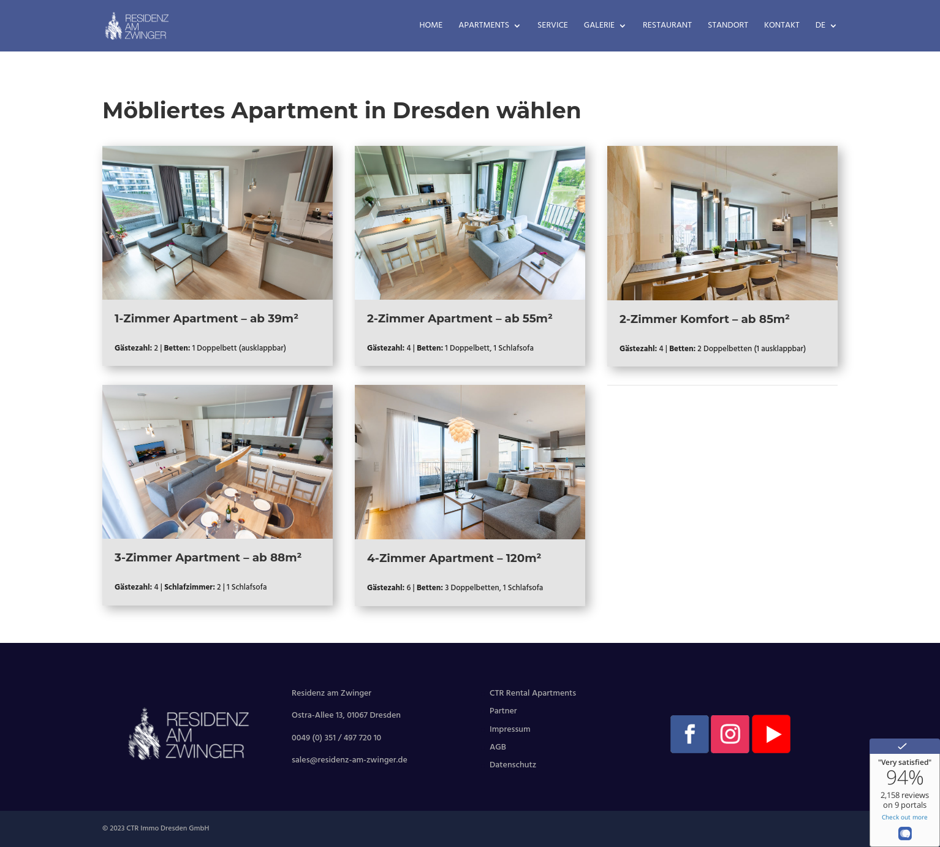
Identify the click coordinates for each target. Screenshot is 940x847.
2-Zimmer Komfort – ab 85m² (705, 319)
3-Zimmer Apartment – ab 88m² (208, 557)
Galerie (599, 26)
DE (820, 26)
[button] (27, 820)
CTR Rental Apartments (533, 693)
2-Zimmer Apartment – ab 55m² (460, 318)
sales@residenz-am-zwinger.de (349, 760)
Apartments (483, 26)
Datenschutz (513, 765)
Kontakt (782, 26)
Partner (503, 711)
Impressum (510, 730)
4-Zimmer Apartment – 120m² (454, 558)
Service (552, 26)
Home (431, 26)
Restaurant (667, 26)
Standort (728, 26)
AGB (498, 747)
